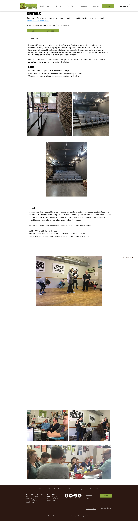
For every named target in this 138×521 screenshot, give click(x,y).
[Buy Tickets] (124, 6)
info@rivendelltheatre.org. (38, 20)
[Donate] (108, 6)
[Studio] (51, 30)
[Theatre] (35, 30)
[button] (46, 6)
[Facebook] (66, 496)
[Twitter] (71, 496)
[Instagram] (75, 496)
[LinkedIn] (79, 496)
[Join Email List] (106, 508)
